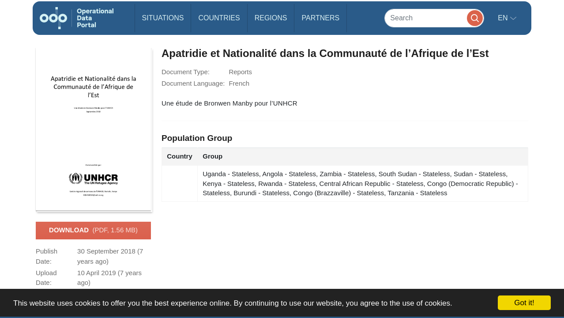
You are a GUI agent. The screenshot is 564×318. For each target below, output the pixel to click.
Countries (219, 18)
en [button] (504, 18)
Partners (320, 18)
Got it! (524, 303)
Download (93, 231)
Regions (271, 18)
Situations (163, 18)
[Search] (434, 18)
